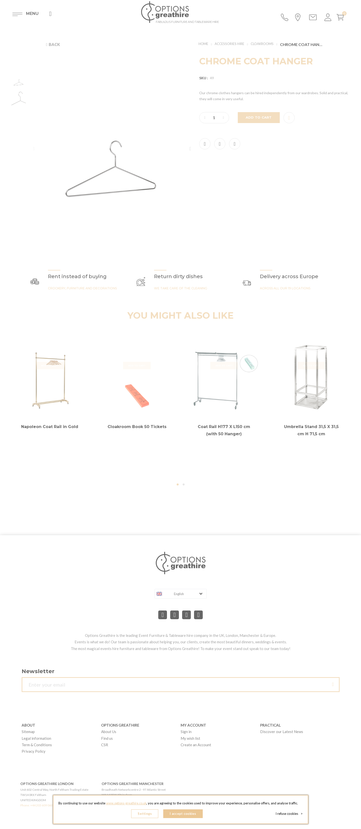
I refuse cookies (290, 814)
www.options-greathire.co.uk (126, 804)
